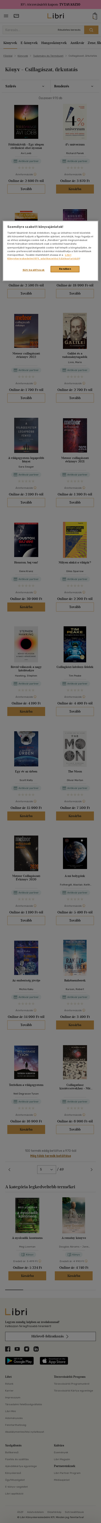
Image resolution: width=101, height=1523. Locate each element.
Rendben (65, 268)
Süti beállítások (34, 269)
